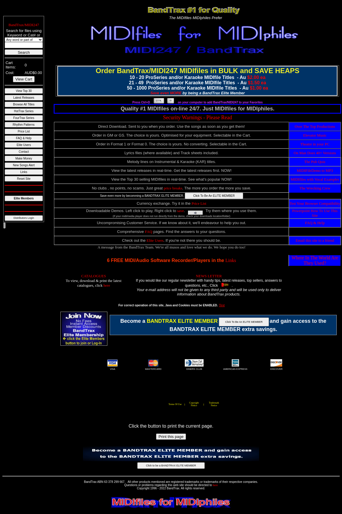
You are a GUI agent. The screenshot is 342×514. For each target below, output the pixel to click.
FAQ (148, 231)
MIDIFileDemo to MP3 (315, 170)
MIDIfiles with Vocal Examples (315, 179)
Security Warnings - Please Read (197, 117)
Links (230, 260)
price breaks (173, 188)
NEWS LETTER (209, 276)
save (180, 211)
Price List (199, 203)
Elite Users (155, 240)
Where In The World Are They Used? (315, 260)
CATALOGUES (93, 276)
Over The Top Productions (315, 126)
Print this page (170, 436)
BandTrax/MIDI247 (24, 25)
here (107, 285)
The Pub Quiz (314, 161)
